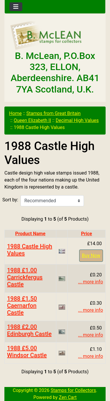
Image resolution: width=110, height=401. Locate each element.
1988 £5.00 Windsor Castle (27, 352)
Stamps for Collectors (73, 390)
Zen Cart (68, 397)
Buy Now (91, 255)
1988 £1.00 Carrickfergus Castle (25, 277)
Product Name (30, 233)
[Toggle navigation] (15, 6)
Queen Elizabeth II (32, 120)
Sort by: (10, 200)
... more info (90, 282)
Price (86, 233)
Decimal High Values (77, 120)
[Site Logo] (55, 35)
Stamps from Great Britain (53, 113)
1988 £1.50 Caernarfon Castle (22, 305)
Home (15, 113)
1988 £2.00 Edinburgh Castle (29, 330)
